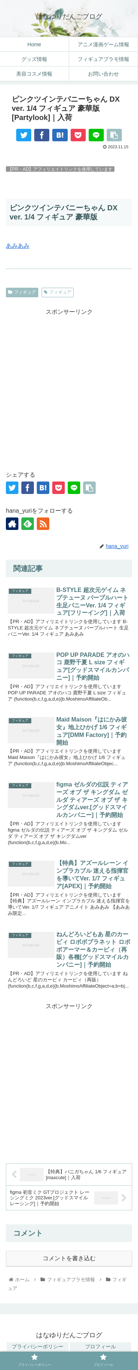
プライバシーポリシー (37, 1346)
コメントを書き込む (69, 1258)
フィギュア (22, 292)
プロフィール (100, 1346)
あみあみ (17, 246)
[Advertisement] (69, 386)
